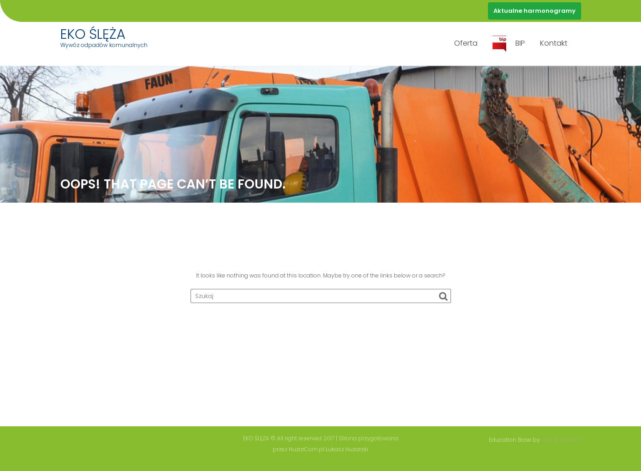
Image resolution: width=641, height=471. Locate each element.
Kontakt (553, 43)
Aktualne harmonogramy (534, 10)
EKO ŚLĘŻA (93, 34)
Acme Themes (561, 439)
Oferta (465, 43)
